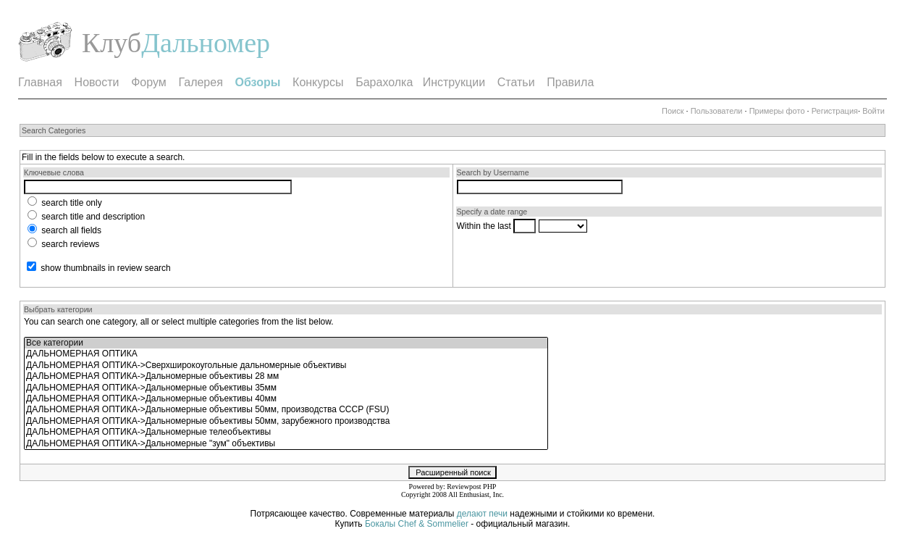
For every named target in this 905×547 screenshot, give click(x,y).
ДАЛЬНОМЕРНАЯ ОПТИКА (286, 353)
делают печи (482, 514)
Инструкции (454, 82)
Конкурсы (317, 82)
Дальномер (205, 43)
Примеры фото (777, 111)
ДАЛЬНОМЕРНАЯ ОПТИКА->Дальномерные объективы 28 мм (286, 376)
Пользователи (717, 111)
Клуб (111, 43)
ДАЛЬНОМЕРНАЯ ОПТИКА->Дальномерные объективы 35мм (286, 388)
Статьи (516, 82)
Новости (97, 82)
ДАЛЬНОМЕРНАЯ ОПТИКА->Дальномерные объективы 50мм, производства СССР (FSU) (286, 409)
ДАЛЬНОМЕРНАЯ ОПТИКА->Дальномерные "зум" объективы (286, 443)
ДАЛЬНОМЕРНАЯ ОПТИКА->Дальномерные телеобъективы (286, 432)
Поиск (672, 111)
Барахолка (384, 82)
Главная (40, 82)
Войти (873, 111)
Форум (149, 82)
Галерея (200, 82)
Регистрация (835, 111)
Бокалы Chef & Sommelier (418, 524)
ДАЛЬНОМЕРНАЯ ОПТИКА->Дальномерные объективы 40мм (286, 398)
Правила (570, 82)
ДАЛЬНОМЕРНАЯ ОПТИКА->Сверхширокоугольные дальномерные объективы (286, 365)
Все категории (286, 343)
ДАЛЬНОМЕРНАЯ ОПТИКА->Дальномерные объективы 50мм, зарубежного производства (286, 421)
